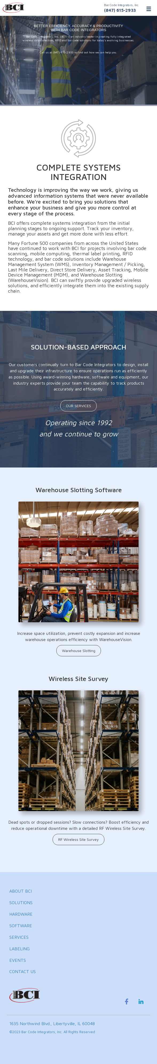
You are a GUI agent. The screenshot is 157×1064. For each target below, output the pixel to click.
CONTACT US (22, 971)
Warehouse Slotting (78, 650)
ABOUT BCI (20, 891)
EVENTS (17, 960)
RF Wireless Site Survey (78, 839)
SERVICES (19, 937)
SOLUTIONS (21, 902)
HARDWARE (21, 914)
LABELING (19, 948)
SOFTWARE (20, 925)
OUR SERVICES (78, 405)
